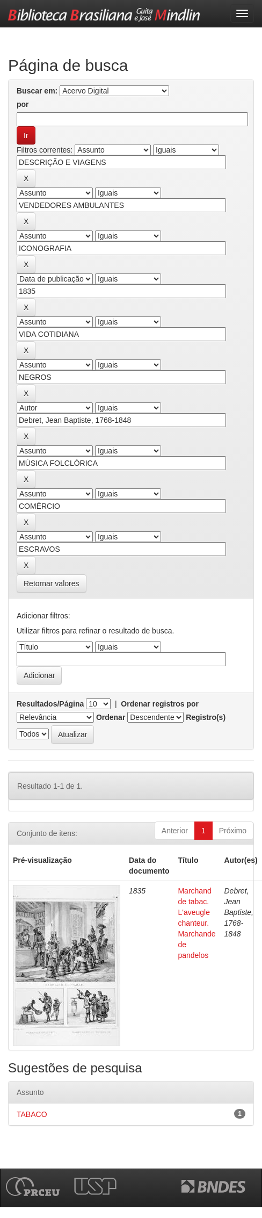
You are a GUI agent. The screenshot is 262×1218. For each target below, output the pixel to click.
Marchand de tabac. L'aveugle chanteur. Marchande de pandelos (196, 923)
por (23, 104)
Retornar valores (51, 583)
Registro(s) (205, 717)
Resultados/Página (50, 704)
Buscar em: (37, 91)
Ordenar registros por (160, 704)
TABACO (32, 1114)
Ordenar (110, 717)
